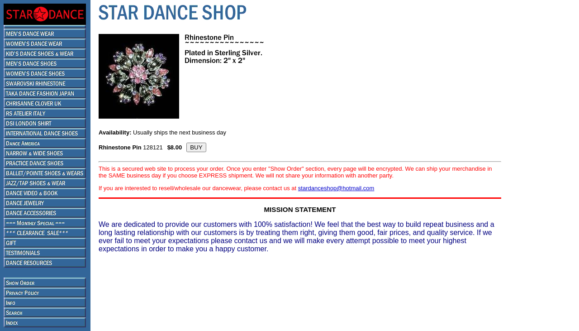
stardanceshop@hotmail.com (336, 188)
